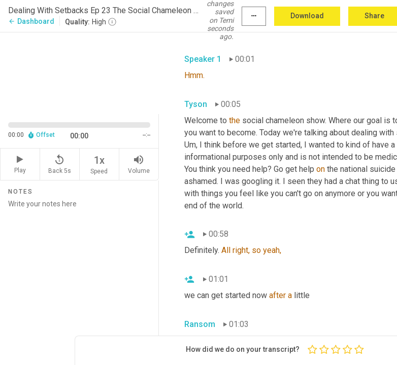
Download (307, 16)
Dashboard (31, 21)
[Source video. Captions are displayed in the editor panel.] (79, 72)
